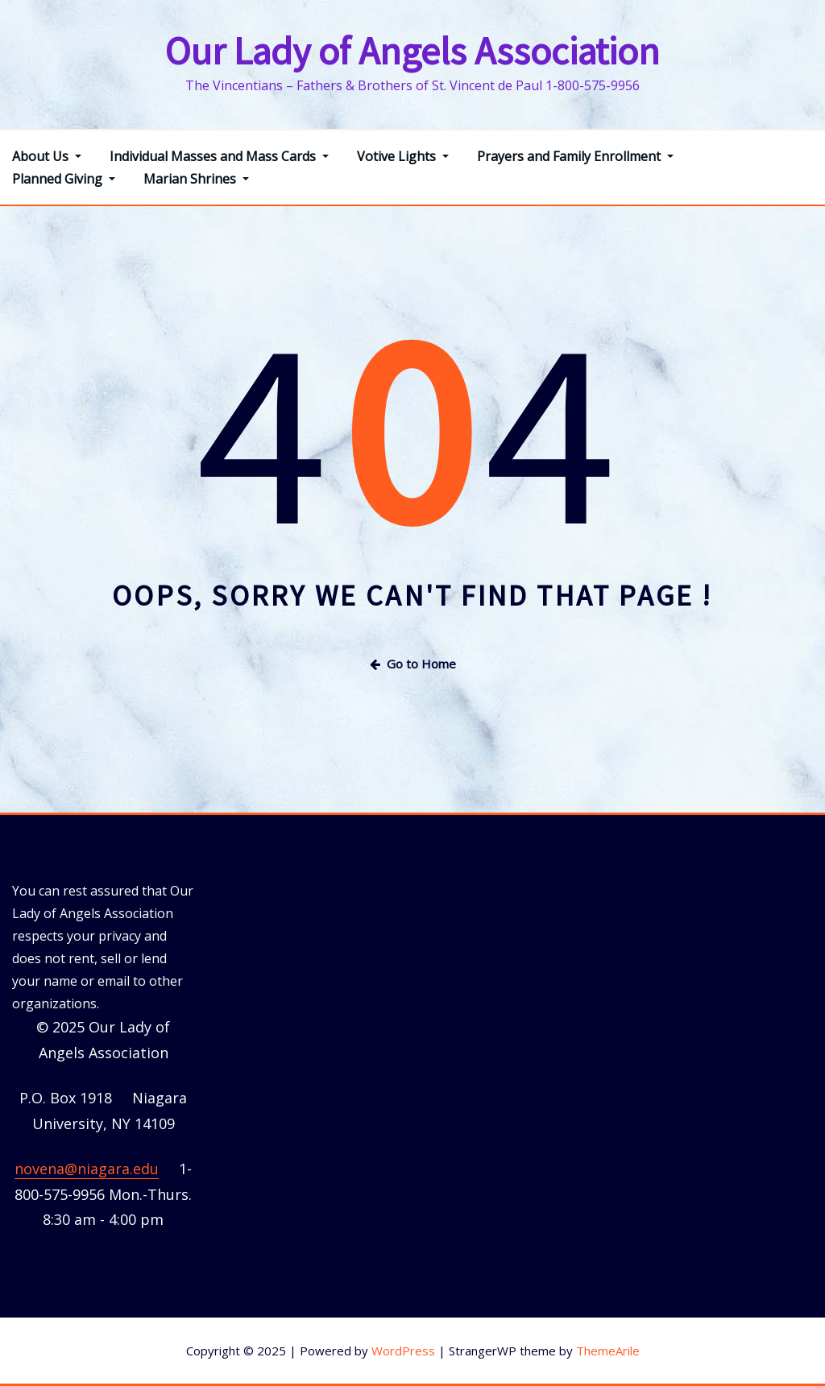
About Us (46, 156)
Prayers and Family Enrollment (575, 156)
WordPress (403, 1351)
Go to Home (413, 664)
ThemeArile (608, 1351)
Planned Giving (63, 179)
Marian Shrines (196, 179)
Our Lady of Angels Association (412, 51)
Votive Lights (403, 156)
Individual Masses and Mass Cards (219, 156)
